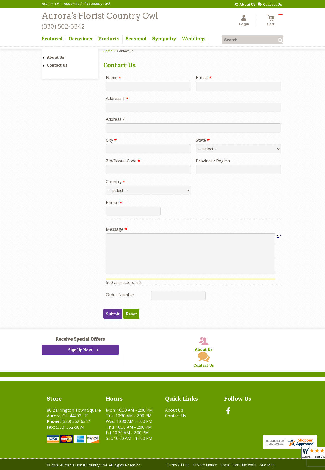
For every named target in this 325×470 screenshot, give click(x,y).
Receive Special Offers (80, 339)
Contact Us (57, 65)
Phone (114, 202)
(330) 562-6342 (63, 26)
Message (116, 229)
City (111, 140)
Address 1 (117, 98)
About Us (55, 57)
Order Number (120, 295)
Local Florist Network (238, 464)
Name (113, 77)
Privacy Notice (205, 464)
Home (108, 51)
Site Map (267, 464)
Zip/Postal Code (123, 161)
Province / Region (213, 161)
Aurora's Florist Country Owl (100, 16)
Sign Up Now (80, 349)
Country (115, 182)
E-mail (203, 77)
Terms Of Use (177, 464)
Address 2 (115, 119)
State (203, 140)
